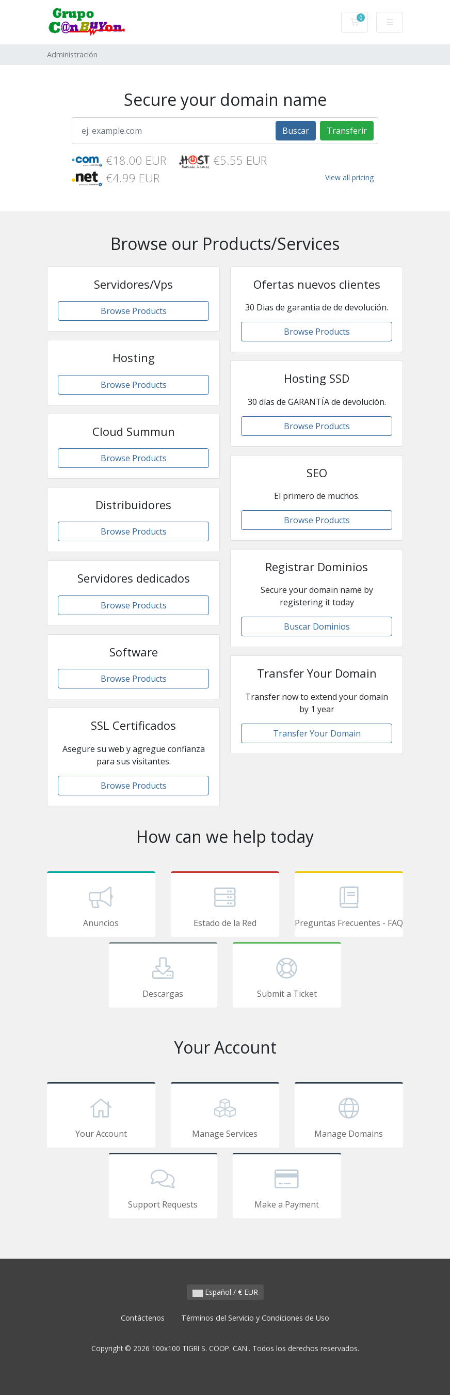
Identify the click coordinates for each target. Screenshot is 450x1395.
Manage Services (225, 1116)
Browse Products (134, 311)
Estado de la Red (225, 906)
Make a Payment (287, 1187)
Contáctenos (143, 1318)
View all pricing (349, 177)
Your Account (101, 1116)
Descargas (163, 976)
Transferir (347, 130)
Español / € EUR (225, 1292)
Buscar (295, 130)
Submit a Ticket (287, 976)
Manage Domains (349, 1116)
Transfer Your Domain (317, 733)
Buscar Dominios (317, 626)
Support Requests (163, 1187)
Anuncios (101, 906)
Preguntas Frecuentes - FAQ (349, 906)
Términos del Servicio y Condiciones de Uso (255, 1318)
